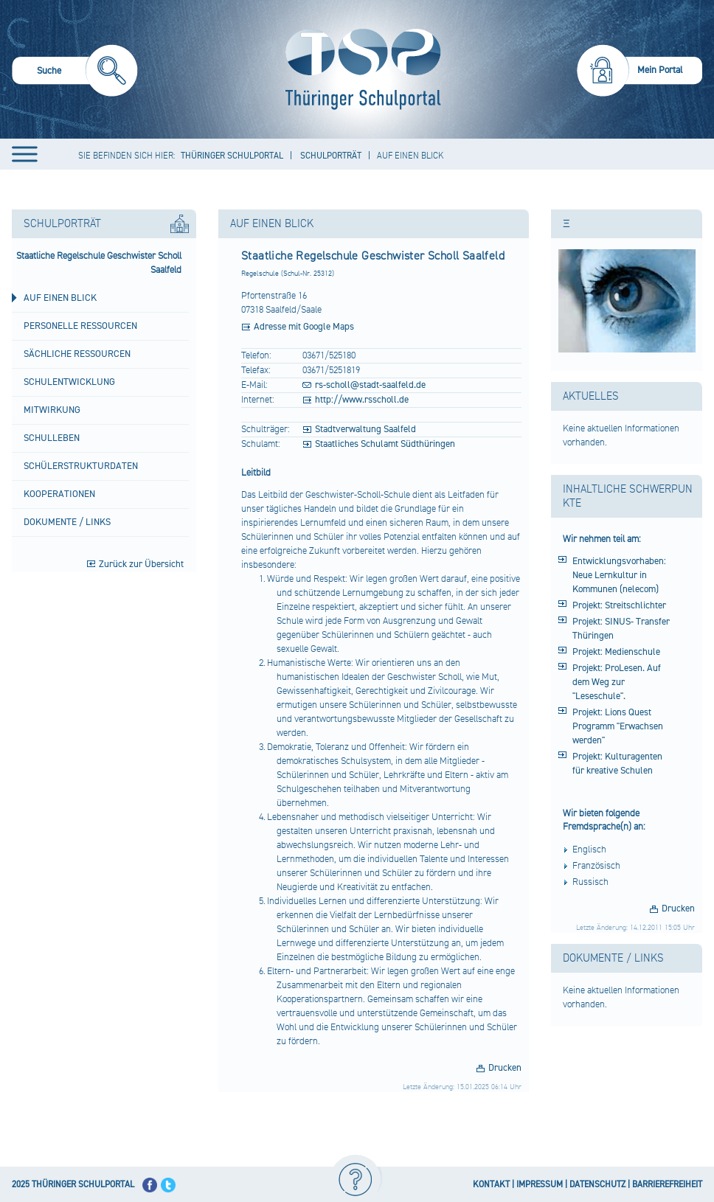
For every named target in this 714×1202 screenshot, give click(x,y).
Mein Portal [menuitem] (660, 70)
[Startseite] (360, 69)
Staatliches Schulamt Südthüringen (385, 444)
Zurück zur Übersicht (141, 564)
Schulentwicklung (69, 382)
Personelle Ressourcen (80, 326)
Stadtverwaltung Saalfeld (365, 429)
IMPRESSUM (539, 1184)
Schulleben (52, 438)
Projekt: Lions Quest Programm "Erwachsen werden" (617, 726)
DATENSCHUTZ (597, 1184)
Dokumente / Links (67, 522)
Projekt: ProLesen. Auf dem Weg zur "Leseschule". (616, 682)
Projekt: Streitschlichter (619, 605)
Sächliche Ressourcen (77, 354)
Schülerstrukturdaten (81, 466)
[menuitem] (75, 72)
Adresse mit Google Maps (304, 327)
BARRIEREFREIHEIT (667, 1184)
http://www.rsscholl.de (362, 400)
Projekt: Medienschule (616, 652)
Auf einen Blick (60, 298)
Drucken (504, 1068)
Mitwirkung (52, 410)
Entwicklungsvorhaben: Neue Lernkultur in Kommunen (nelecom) (619, 575)
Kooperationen (59, 494)
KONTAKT (491, 1184)
